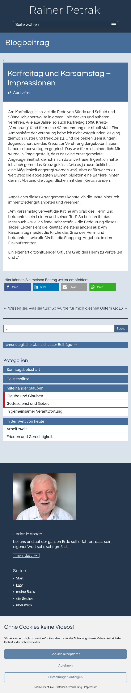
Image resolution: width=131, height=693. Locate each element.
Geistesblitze (18, 379)
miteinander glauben (25, 388)
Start (20, 578)
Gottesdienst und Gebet (28, 403)
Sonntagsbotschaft (23, 369)
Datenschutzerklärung (69, 687)
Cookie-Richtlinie (44, 687)
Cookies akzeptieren (65, 654)
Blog (19, 585)
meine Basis (25, 592)
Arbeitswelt (17, 429)
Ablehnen (65, 665)
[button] (17, 287)
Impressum (90, 687)
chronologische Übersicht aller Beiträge (39, 345)
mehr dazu (24, 555)
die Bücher (24, 598)
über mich (24, 605)
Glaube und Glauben (25, 396)
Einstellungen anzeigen (65, 677)
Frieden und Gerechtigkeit (30, 436)
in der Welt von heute (25, 421)
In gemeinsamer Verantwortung (35, 411)
